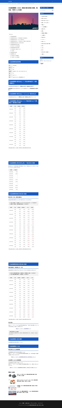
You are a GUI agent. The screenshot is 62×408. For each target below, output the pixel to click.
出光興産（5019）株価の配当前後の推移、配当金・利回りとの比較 (27, 386)
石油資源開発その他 (12, 53)
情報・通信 (44, 37)
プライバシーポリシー (33, 403)
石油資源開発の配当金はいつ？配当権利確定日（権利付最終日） (18, 38)
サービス (43, 39)
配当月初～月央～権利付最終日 (15, 46)
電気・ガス (44, 41)
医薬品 (43, 24)
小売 (43, 47)
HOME (10, 3)
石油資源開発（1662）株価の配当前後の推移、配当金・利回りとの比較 (25, 3)
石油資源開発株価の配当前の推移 (14, 44)
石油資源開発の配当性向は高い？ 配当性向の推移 (16, 42)
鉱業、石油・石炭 (14, 3)
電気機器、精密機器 (45, 33)
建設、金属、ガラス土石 (45, 20)
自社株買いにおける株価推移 (14, 57)
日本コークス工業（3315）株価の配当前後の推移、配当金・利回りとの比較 (27, 375)
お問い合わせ (27, 403)
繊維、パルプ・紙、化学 (45, 22)
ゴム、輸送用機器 (45, 26)
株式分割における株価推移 (14, 55)
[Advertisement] (23, 154)
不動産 (43, 54)
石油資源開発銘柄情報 (12, 36)
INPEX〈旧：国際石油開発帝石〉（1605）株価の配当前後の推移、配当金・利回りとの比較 (27, 392)
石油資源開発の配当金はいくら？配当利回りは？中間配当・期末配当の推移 (20, 41)
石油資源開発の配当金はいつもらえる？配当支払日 (16, 39)
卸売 (43, 45)
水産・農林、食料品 (45, 16)
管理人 (23, 403)
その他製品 (44, 35)
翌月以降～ (12, 50)
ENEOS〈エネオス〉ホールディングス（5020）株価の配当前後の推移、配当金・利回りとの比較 (27, 381)
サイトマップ (40, 403)
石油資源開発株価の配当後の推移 (14, 47)
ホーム (20, 403)
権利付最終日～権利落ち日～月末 (15, 49)
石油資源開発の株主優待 (13, 52)
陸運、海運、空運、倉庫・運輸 (46, 43)
